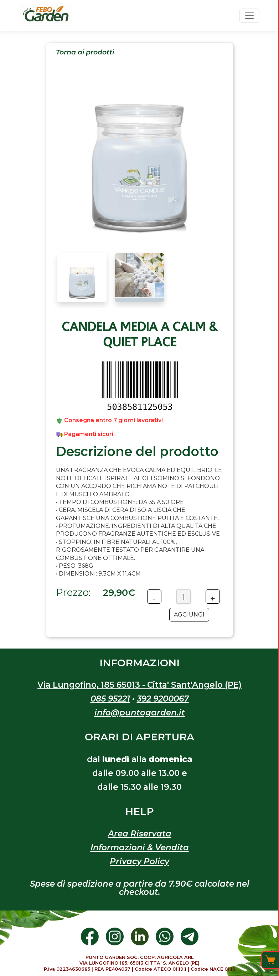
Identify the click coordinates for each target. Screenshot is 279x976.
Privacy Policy (139, 861)
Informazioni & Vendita (140, 847)
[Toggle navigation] (249, 16)
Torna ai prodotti (85, 52)
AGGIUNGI (189, 614)
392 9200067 (163, 699)
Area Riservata (139, 834)
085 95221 (110, 699)
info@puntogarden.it (139, 713)
